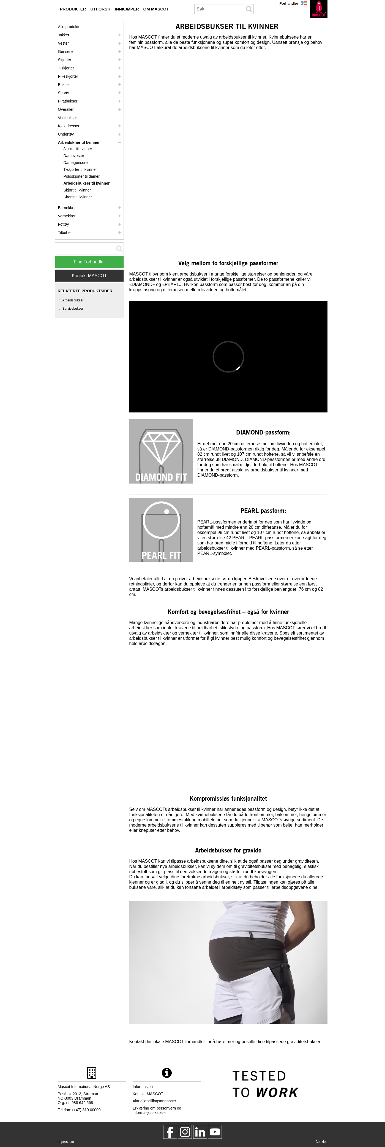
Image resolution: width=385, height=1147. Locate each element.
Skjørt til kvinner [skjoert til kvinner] (77, 190)
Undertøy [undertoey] (66, 134)
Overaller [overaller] (66, 109)
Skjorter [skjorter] (64, 60)
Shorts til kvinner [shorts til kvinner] (78, 197)
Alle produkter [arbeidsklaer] (70, 27)
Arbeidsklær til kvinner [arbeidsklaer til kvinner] (79, 142)
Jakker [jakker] (63, 35)
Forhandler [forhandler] (289, 3)
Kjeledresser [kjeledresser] (69, 126)
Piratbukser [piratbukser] (68, 101)
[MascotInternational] (215, 1132)
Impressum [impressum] (66, 1142)
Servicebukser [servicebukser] (72, 309)
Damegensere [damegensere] (76, 162)
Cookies (321, 1142)
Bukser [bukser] (64, 84)
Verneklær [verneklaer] (67, 216)
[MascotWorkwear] (170, 1132)
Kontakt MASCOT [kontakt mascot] (148, 1094)
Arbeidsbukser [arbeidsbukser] (73, 300)
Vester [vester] (63, 43)
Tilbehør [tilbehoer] (65, 232)
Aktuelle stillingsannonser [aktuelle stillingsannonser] (154, 1101)
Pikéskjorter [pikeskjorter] (68, 76)
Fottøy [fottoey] (63, 224)
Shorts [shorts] (63, 93)
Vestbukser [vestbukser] (67, 117)
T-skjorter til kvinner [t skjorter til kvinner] (80, 169)
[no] (318, 9)
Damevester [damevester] (74, 155)
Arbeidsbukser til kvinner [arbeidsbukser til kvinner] (87, 183)
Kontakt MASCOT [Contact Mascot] (89, 275)
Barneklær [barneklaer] (67, 208)
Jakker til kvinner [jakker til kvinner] (78, 149)
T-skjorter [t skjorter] (66, 68)
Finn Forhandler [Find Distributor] (89, 262)
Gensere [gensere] (65, 51)
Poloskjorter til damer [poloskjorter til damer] (82, 176)
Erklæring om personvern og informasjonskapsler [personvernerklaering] (157, 1110)
